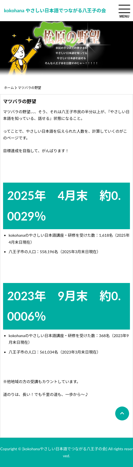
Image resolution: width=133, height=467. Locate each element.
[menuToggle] (124, 9)
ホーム (9, 88)
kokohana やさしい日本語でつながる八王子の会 (55, 10)
